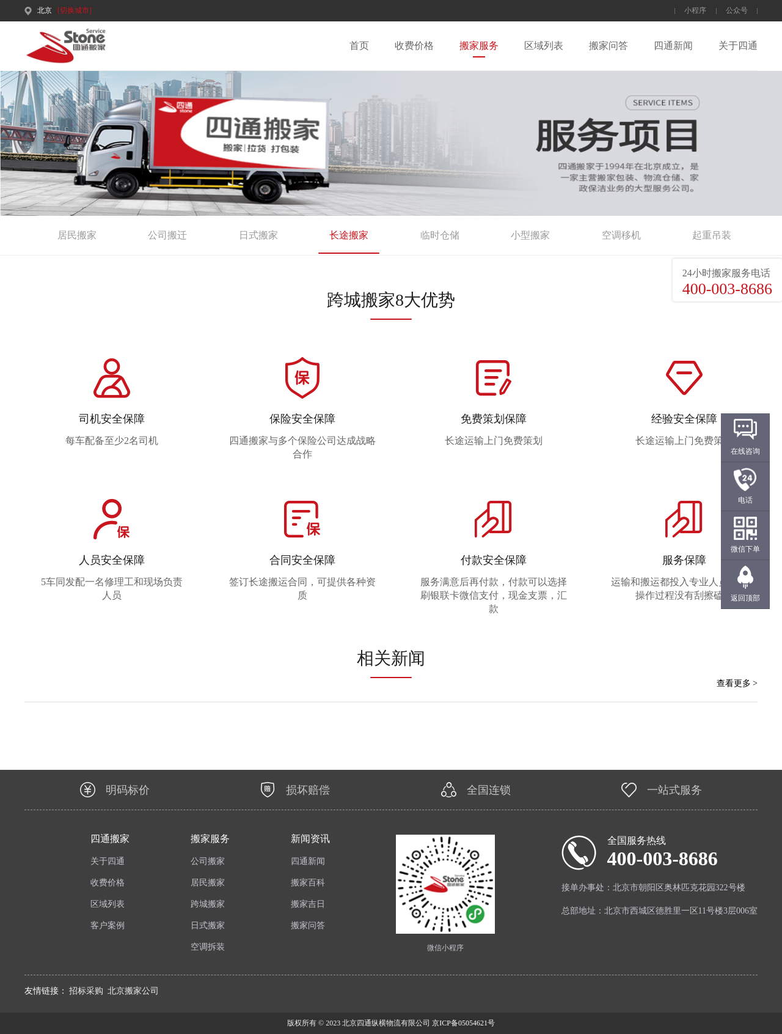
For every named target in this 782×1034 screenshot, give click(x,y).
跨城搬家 (208, 904)
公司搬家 (208, 861)
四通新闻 (673, 45)
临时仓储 (439, 235)
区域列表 (543, 45)
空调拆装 (208, 946)
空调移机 (621, 235)
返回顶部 (745, 598)
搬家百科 (308, 882)
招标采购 (86, 990)
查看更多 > (737, 683)
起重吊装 (711, 235)
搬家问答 (608, 45)
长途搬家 (348, 235)
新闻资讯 (310, 838)
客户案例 (107, 925)
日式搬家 (258, 235)
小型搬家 (530, 235)
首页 (359, 45)
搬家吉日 (308, 904)
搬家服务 (479, 45)
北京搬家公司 (133, 990)
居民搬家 (77, 235)
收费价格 (414, 45)
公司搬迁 (167, 235)
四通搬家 (110, 838)
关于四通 (738, 45)
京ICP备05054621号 (462, 1023)
